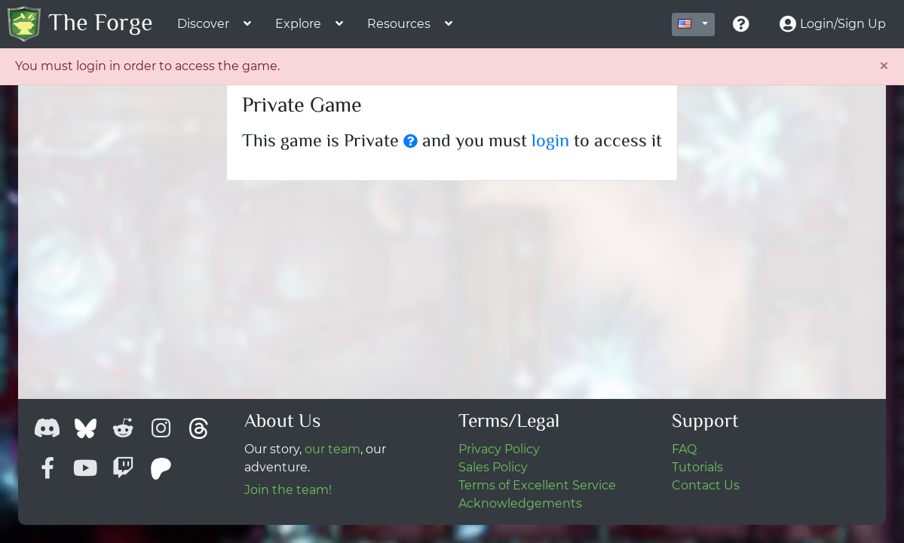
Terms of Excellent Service (537, 485)
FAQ (684, 449)
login (550, 142)
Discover (203, 24)
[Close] (883, 66)
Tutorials (697, 467)
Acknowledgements (520, 503)
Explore (298, 24)
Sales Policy (493, 467)
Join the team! (288, 490)
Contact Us (706, 485)
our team (332, 449)
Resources (399, 24)
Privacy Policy (499, 449)
